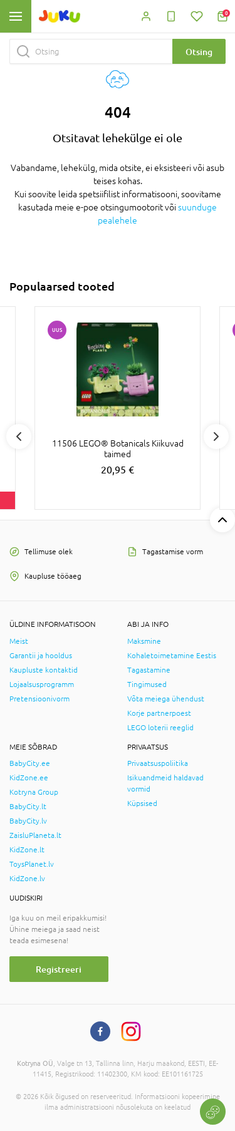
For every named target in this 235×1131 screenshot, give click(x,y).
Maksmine (144, 641)
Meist (18, 641)
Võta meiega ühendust (165, 699)
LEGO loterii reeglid (160, 727)
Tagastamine (148, 670)
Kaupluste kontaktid (43, 670)
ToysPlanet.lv (31, 864)
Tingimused (147, 684)
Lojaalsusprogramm (41, 684)
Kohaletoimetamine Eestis (171, 655)
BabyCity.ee (29, 763)
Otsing (198, 51)
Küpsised (142, 803)
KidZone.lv (27, 878)
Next (216, 436)
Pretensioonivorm (39, 699)
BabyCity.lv (28, 821)
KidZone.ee (28, 777)
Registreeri (58, 969)
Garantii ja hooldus (40, 655)
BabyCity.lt (27, 806)
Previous (18, 436)
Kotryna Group (33, 792)
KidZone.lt (26, 849)
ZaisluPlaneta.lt (35, 835)
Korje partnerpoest (159, 713)
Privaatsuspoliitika (157, 763)
